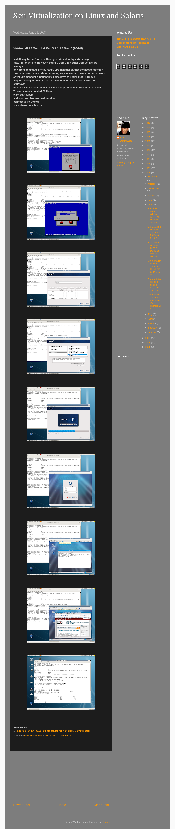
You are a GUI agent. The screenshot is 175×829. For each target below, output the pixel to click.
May (150, 314)
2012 (148, 154)
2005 (148, 347)
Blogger (106, 822)
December (153, 176)
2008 (148, 172)
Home (61, 805)
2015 (148, 141)
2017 (148, 132)
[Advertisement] (61, 776)
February (153, 327)
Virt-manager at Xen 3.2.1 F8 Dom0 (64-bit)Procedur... (154, 268)
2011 (148, 159)
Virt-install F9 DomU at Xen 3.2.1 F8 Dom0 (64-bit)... (154, 232)
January (152, 332)
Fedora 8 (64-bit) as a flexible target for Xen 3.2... (154, 285)
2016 (148, 136)
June (151, 204)
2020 (148, 123)
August (152, 195)
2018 (148, 127)
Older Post (101, 805)
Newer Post (21, 805)
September (153, 188)
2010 (148, 163)
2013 (148, 150)
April (150, 319)
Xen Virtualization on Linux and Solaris (78, 15)
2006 (148, 342)
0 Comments (64, 735)
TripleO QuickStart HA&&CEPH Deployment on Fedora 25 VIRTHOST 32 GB (136, 43)
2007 (148, 338)
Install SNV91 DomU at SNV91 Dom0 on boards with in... (154, 249)
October (152, 184)
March (151, 323)
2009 (148, 168)
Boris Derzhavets (126, 139)
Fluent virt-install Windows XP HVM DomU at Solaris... (153, 215)
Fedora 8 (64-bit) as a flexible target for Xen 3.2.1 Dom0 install (52, 731)
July (150, 200)
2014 (148, 145)
